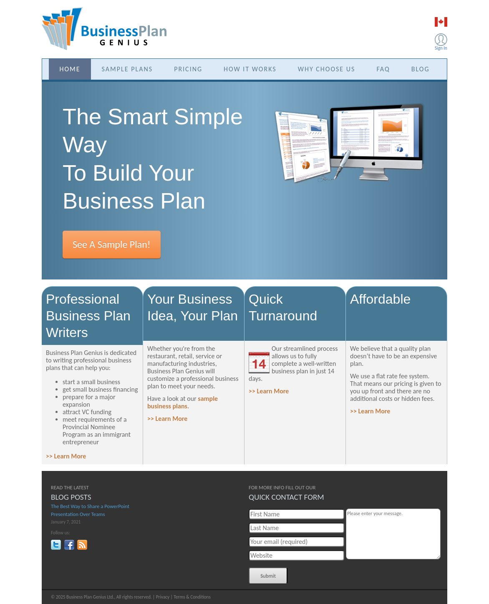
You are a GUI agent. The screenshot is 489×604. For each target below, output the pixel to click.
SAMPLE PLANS (127, 69)
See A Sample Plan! (112, 244)
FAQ (383, 69)
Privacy (162, 597)
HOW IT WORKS (250, 69)
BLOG (420, 69)
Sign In (441, 48)
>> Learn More (66, 456)
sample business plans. (182, 402)
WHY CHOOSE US (326, 69)
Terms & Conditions (192, 597)
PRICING (188, 69)
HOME (70, 69)
